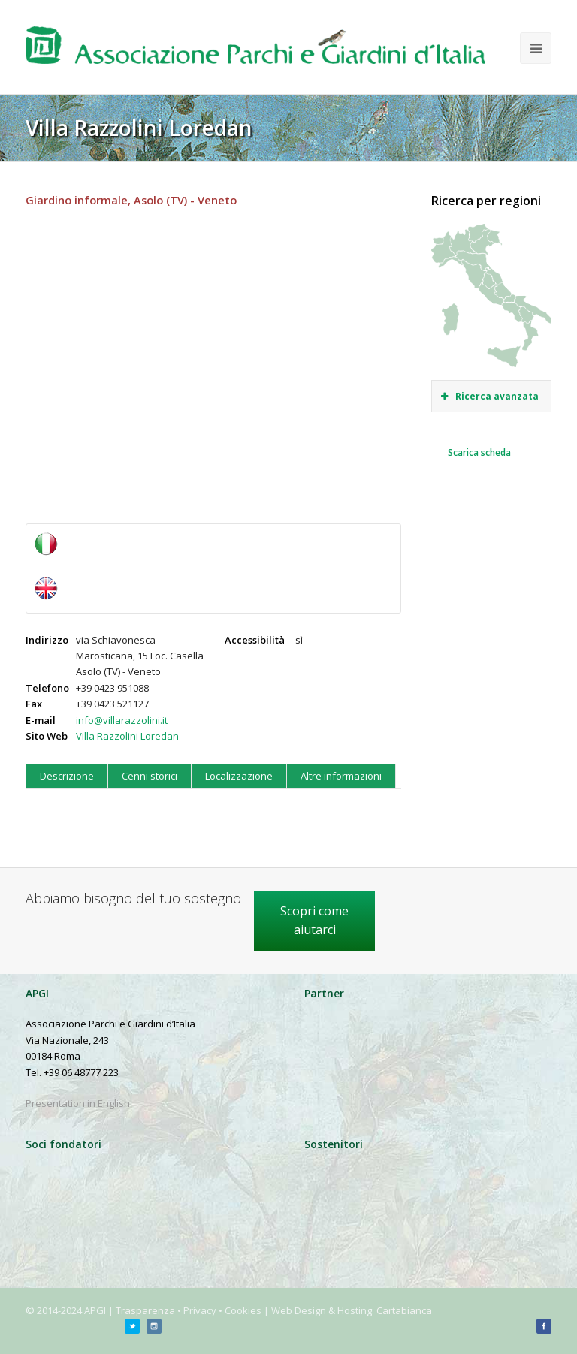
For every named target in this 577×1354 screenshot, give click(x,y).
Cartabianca (404, 1310)
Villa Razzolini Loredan (127, 736)
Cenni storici (149, 776)
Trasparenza (145, 1310)
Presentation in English (78, 1103)
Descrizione (67, 776)
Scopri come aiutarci (314, 921)
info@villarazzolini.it (122, 720)
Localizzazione (239, 776)
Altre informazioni (341, 776)
